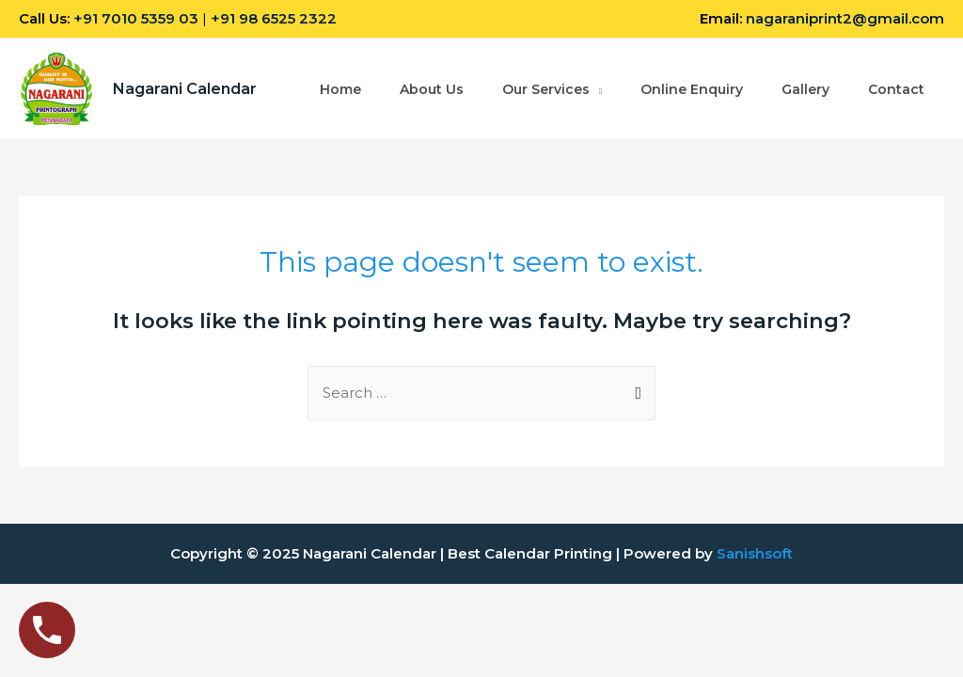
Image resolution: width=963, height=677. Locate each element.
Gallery (805, 89)
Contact (896, 89)
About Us (432, 89)
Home (340, 89)
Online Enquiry (691, 89)
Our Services (546, 89)
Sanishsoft (755, 553)
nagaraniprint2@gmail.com (845, 18)
